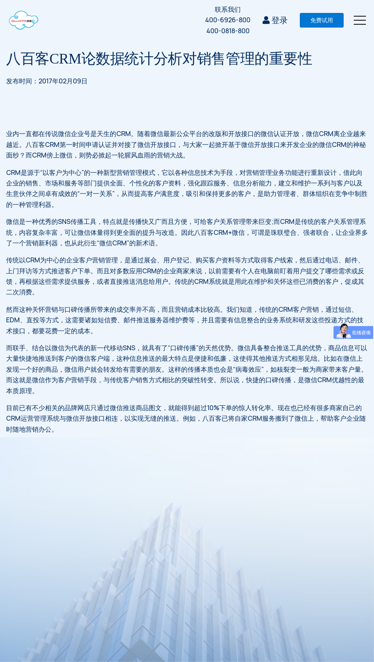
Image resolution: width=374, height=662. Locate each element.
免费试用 (321, 20)
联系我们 (228, 9)
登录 (275, 20)
